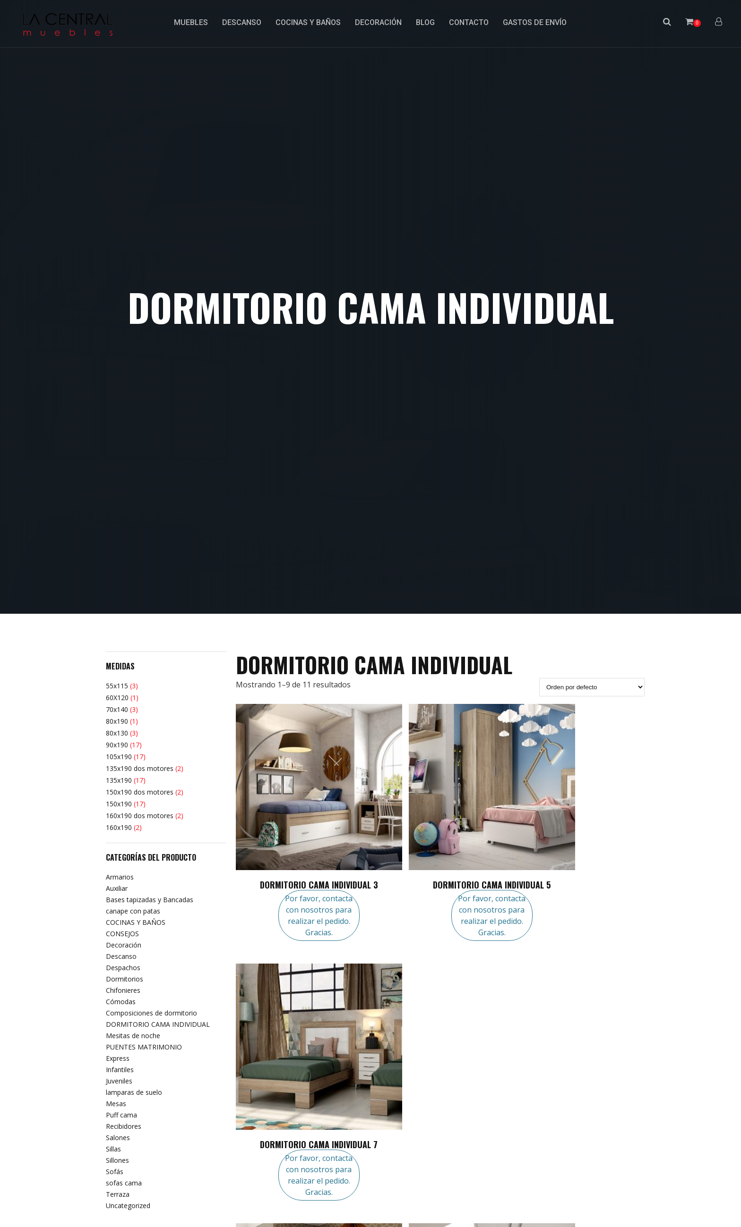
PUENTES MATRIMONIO (144, 1046)
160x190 (119, 827)
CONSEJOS (122, 933)
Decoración (123, 944)
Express (117, 1058)
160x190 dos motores (139, 815)
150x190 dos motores (139, 791)
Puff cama (121, 1114)
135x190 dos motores (139, 768)
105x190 (119, 756)
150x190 (119, 803)
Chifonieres (123, 990)
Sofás (114, 1171)
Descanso (121, 956)
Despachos (123, 967)
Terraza (117, 1194)
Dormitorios (124, 978)
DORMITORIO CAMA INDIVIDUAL (158, 1024)
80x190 (117, 721)
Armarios (120, 876)
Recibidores (123, 1126)
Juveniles (119, 1080)
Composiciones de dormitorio (151, 1012)
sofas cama (124, 1182)
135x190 (119, 780)
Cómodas (121, 1001)
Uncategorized (128, 1205)
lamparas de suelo (134, 1092)
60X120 (117, 697)
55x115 (117, 685)
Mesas (116, 1103)
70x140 (117, 709)
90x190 (117, 744)
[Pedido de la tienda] (592, 687)
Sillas (113, 1148)
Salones (118, 1137)
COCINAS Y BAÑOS (135, 922)
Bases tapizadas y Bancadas (149, 899)
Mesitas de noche (133, 1035)
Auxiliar (117, 888)
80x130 (117, 732)
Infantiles (120, 1069)
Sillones (117, 1160)
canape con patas (133, 910)
